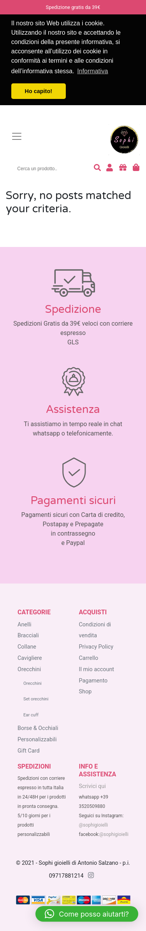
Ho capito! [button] (38, 91)
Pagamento (93, 680)
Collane (27, 647)
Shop (85, 691)
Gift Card (29, 751)
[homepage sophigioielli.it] (68, 136)
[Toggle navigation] (16, 136)
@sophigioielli (93, 825)
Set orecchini (36, 699)
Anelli (24, 624)
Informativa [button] (92, 71)
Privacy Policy (96, 647)
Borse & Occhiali (38, 728)
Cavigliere (30, 658)
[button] (86, 914)
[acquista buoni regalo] (123, 168)
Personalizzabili (37, 739)
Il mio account (96, 669)
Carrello (89, 658)
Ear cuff (31, 715)
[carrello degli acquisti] (136, 168)
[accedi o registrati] (109, 168)
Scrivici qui (92, 786)
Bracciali (28, 635)
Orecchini (29, 669)
